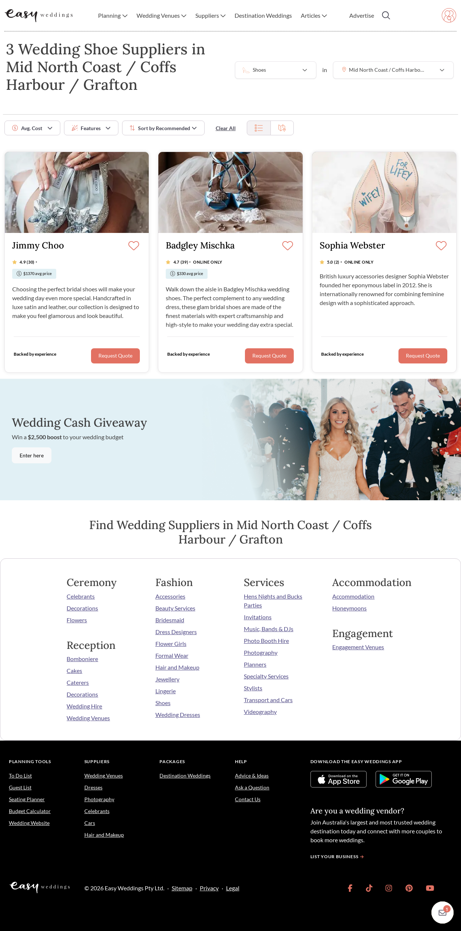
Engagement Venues (358, 646)
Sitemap (182, 887)
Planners (255, 664)
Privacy (209, 887)
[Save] (133, 246)
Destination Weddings (185, 775)
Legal (232, 887)
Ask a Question (252, 787)
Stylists (253, 687)
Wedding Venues (88, 717)
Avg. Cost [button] (27, 128)
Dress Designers (176, 631)
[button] (112, 15)
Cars (89, 823)
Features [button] (86, 128)
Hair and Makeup (177, 667)
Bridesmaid (169, 619)
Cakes (74, 670)
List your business (338, 856)
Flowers (77, 619)
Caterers (78, 682)
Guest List (20, 787)
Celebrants (81, 596)
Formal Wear (171, 655)
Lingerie (165, 690)
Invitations (258, 616)
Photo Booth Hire (266, 640)
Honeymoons (349, 608)
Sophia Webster (352, 245)
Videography (260, 711)
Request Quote (115, 356)
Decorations (82, 608)
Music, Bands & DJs (268, 628)
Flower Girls (170, 643)
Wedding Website (29, 823)
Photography (260, 652)
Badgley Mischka (200, 245)
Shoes (163, 702)
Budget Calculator (30, 811)
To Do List (20, 775)
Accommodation (353, 596)
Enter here (32, 455)
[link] (350, 888)
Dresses (93, 787)
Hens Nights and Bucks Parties (273, 601)
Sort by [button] (160, 128)
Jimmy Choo (38, 245)
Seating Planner (27, 799)
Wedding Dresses (177, 714)
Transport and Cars (268, 699)
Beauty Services (175, 608)
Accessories (170, 596)
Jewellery (167, 679)
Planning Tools (30, 761)
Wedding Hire (84, 706)
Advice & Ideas (252, 775)
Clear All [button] (226, 128)
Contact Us (247, 799)
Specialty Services (266, 676)
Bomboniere (82, 658)
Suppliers (97, 761)
